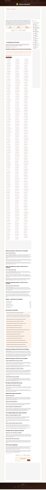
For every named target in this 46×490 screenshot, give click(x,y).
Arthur (8, 189)
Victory (17, 229)
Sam (7, 82)
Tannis (17, 178)
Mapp (8, 198)
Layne (25, 122)
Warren (25, 113)
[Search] (37, 0)
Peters (25, 65)
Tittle (16, 220)
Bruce (16, 172)
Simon (25, 105)
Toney (16, 113)
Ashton (25, 79)
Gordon (17, 102)
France (17, 212)
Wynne (25, 215)
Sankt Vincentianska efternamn (36, 46)
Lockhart (26, 209)
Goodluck (17, 209)
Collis (8, 195)
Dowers (25, 201)
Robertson (8, 85)
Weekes (26, 150)
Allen (7, 108)
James (8, 62)
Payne (25, 184)
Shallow (8, 79)
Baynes (25, 200)
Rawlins (26, 232)
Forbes (17, 217)
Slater (16, 198)
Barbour (26, 133)
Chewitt (17, 232)
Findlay (25, 127)
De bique (26, 217)
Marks (8, 237)
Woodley (26, 139)
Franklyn (17, 96)
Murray (17, 133)
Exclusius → (20, 30)
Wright (25, 178)
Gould (8, 155)
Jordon (17, 127)
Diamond (17, 189)
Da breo (17, 164)
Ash (16, 175)
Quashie (26, 91)
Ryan (25, 99)
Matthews (17, 68)
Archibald (17, 181)
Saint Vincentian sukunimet (36, 40)
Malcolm (26, 229)
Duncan (8, 91)
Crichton (26, 237)
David (16, 144)
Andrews (17, 85)
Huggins (26, 110)
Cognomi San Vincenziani (35, 29)
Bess (25, 203)
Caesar (25, 119)
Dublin (16, 122)
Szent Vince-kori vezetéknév (36, 42)
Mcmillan (26, 161)
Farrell (16, 139)
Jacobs (25, 74)
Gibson (25, 93)
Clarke (8, 74)
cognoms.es (23, 484)
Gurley (17, 136)
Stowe (16, 119)
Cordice (26, 124)
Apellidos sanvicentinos (37, 22)
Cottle (16, 206)
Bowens (26, 85)
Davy (16, 147)
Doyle (8, 178)
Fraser (8, 105)
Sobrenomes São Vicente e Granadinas (36, 31)
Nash (25, 192)
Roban (16, 203)
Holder (17, 110)
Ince (25, 167)
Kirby (7, 192)
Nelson (17, 201)
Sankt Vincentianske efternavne (36, 38)
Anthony (8, 220)
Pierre (8, 77)
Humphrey (26, 189)
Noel (7, 153)
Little (7, 232)
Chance (8, 139)
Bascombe (17, 124)
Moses (25, 206)
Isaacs (17, 105)
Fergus (8, 130)
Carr (25, 155)
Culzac (25, 158)
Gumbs (8, 181)
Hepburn (17, 215)
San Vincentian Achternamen (36, 35)
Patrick (8, 201)
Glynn (16, 195)
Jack (16, 65)
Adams (17, 71)
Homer (17, 226)
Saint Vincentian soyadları (36, 48)
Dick (25, 195)
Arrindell (17, 234)
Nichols (25, 136)
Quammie (8, 150)
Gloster (17, 223)
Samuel (25, 62)
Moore (25, 130)
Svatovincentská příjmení (36, 37)
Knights (26, 186)
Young (16, 77)
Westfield (17, 192)
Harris (25, 223)
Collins (8, 127)
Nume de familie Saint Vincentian (36, 44)
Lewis (8, 60)
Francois (17, 88)
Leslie (8, 170)
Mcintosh (8, 226)
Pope (25, 82)
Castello (26, 164)
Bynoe (16, 93)
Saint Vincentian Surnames (36, 24)
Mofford (8, 186)
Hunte (16, 158)
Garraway (8, 119)
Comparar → (24, 30)
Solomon (8, 147)
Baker (16, 170)
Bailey (25, 77)
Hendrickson (8, 223)
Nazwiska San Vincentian (36, 33)
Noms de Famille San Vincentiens (36, 26)
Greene (17, 237)
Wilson (17, 79)
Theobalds (8, 234)
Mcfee (8, 206)
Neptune (17, 200)
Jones (8, 116)
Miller (8, 88)
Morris (8, 122)
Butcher (8, 203)
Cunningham (26, 212)
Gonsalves (8, 141)
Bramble (8, 215)
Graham (26, 226)
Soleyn (25, 141)
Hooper (8, 110)
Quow (16, 184)
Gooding (26, 220)
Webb (25, 153)
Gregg (16, 150)
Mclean (17, 186)
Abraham (8, 172)
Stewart (8, 133)
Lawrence (8, 164)
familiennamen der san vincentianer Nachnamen (36, 27)
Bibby (16, 167)
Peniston (8, 212)
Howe (25, 234)
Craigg (25, 172)
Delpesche (17, 108)
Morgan (26, 96)
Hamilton (8, 124)
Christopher (8, 229)
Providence (17, 82)
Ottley (16, 153)
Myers (8, 136)
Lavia (25, 68)
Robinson (17, 91)
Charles (17, 60)
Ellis (16, 161)
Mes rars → (17, 30)
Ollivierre (8, 65)
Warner (8, 175)
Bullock (25, 147)
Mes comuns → (13, 30)
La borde (8, 158)
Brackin (25, 116)
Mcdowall (8, 99)
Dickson (26, 175)
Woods (25, 102)
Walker (25, 108)
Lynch (8, 113)
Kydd (16, 130)
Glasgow (8, 71)
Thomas (26, 60)
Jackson (8, 68)
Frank (8, 217)
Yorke (8, 144)
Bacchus (8, 93)
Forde (8, 102)
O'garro (8, 167)
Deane (25, 181)
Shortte (8, 209)
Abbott (25, 198)
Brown (25, 170)
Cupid (8, 96)
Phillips (25, 71)
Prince (17, 116)
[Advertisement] (23, 14)
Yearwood (17, 155)
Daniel (16, 74)
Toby (7, 161)
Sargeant (8, 184)
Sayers (8, 200)
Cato (25, 88)
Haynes (17, 99)
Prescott (17, 141)
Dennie (25, 144)
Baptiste (17, 62)
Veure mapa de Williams (8, 57)
